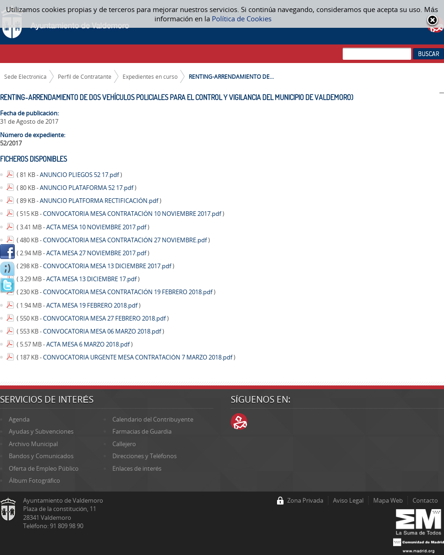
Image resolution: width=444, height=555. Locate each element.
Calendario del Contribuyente (152, 419)
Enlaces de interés (136, 468)
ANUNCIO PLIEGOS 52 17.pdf (80, 174)
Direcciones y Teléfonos (144, 456)
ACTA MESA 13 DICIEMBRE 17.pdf (92, 279)
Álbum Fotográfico (34, 480)
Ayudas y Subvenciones (41, 431)
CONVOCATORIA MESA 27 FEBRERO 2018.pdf (105, 318)
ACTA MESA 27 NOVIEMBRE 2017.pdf (97, 253)
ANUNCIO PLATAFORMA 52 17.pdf (87, 187)
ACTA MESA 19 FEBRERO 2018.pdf (92, 305)
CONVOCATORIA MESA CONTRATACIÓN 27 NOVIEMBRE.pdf (125, 240)
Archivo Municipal (33, 444)
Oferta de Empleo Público (43, 468)
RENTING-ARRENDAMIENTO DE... (231, 76)
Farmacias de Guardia (142, 431)
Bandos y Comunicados (41, 456)
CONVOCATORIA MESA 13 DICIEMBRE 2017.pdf (108, 266)
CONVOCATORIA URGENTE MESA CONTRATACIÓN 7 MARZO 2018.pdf (138, 357)
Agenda (19, 419)
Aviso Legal (348, 500)
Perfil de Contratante (84, 76)
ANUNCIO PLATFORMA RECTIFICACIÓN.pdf (100, 200)
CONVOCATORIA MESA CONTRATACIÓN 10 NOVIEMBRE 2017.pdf (132, 213)
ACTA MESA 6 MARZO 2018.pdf (88, 344)
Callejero (124, 444)
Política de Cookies (241, 18)
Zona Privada (305, 500)
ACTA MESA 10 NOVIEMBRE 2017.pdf (97, 227)
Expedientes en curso (150, 76)
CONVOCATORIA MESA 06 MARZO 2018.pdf (102, 331)
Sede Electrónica (25, 76)
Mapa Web (388, 500)
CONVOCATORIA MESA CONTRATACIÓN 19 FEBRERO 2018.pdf (128, 292)
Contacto (425, 500)
